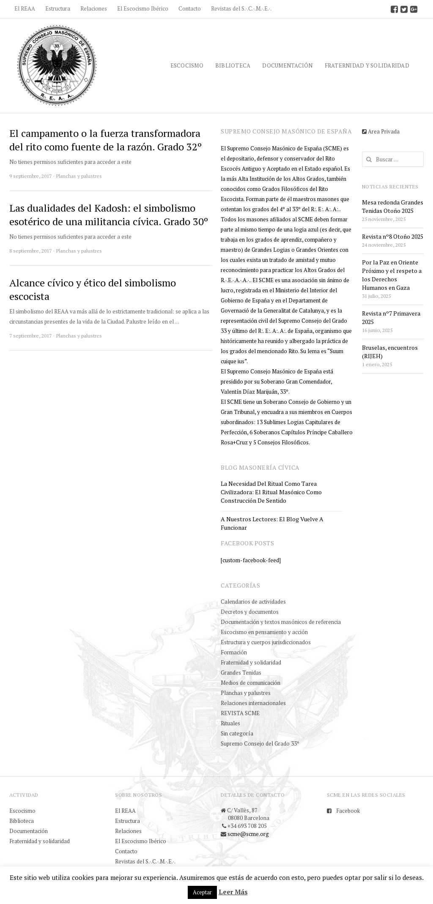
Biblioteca (233, 65)
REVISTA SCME (240, 713)
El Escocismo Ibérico (142, 8)
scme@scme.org (248, 834)
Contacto (189, 8)
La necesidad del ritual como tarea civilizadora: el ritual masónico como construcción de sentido (271, 491)
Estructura (57, 8)
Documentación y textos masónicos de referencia (281, 622)
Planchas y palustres (79, 176)
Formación (234, 652)
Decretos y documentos (250, 611)
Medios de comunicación (250, 682)
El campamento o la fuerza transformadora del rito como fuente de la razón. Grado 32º (105, 139)
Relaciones (93, 8)
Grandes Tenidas (241, 672)
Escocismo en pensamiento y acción (264, 632)
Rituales (230, 723)
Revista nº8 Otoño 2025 (392, 236)
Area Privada (381, 131)
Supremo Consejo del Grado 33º (260, 743)
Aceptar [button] (202, 892)
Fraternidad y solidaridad (367, 65)
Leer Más (233, 892)
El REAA (24, 8)
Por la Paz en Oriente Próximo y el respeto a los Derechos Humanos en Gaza (392, 274)
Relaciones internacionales (253, 703)
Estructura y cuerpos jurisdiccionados (266, 642)
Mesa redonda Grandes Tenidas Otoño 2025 (392, 206)
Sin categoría (237, 733)
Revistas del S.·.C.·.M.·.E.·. (241, 8)
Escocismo (186, 65)
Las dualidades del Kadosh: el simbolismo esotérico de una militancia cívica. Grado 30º (108, 214)
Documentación (287, 65)
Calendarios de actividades (253, 601)
